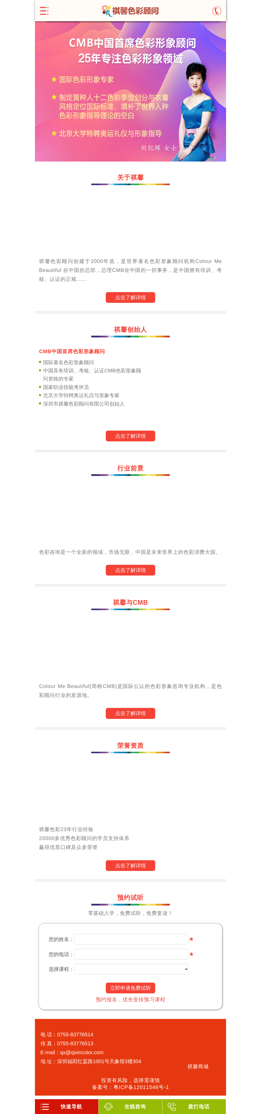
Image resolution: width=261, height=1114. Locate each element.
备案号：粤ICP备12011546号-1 (130, 1087)
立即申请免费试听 (130, 988)
